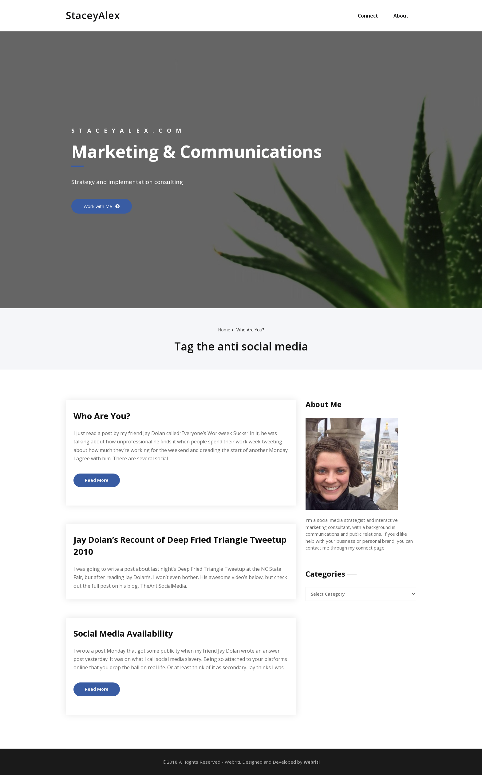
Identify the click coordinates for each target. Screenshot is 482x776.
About (401, 15)
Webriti (311, 762)
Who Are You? (251, 329)
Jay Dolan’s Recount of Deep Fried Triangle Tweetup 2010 (169, 546)
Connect (368, 15)
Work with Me (100, 206)
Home (223, 329)
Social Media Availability (128, 633)
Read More (97, 480)
